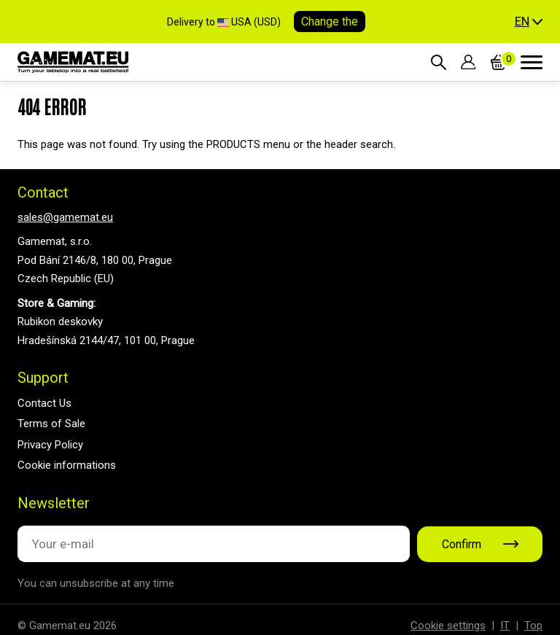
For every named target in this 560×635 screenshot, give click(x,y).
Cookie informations (67, 465)
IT (505, 625)
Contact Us (44, 403)
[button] (528, 21)
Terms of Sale (51, 423)
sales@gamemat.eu (65, 217)
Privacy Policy (50, 444)
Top (533, 625)
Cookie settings (448, 625)
